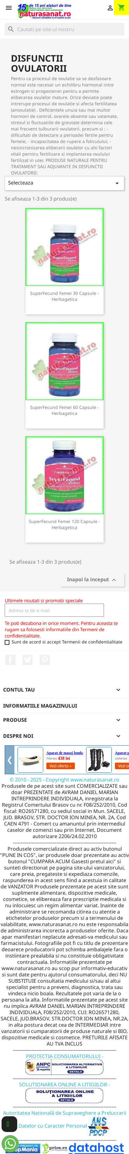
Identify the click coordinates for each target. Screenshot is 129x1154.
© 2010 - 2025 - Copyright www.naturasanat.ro (64, 779)
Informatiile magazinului (40, 705)
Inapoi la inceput (92, 580)
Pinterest (45, 660)
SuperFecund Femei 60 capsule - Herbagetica (64, 410)
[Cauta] (64, 29)
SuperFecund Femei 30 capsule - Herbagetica (64, 296)
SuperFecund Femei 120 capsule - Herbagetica (64, 524)
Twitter (28, 660)
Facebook (10, 660)
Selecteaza (64, 183)
